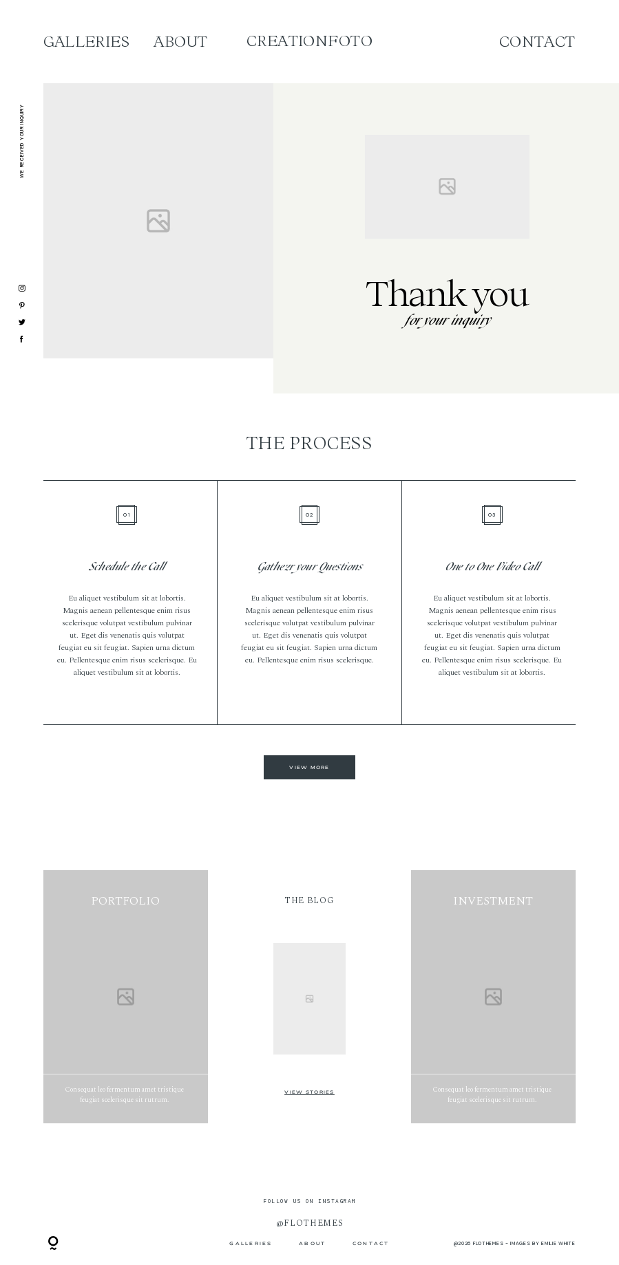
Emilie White (558, 1243)
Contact (537, 42)
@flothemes (309, 1222)
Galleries (86, 42)
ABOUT (180, 42)
